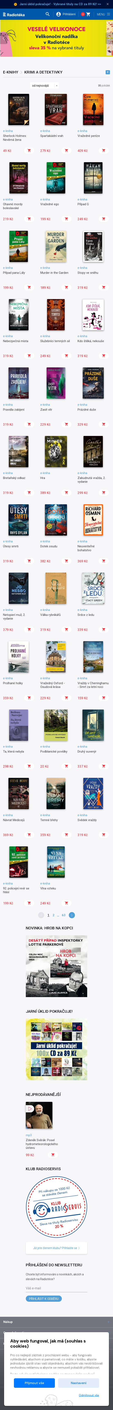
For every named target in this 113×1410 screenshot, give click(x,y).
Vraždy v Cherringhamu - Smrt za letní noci (93, 685)
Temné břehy (49, 820)
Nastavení (78, 1383)
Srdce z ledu (86, 615)
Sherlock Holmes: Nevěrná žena (15, 137)
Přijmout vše (34, 1383)
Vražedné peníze (89, 136)
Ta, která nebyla (13, 751)
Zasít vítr (46, 409)
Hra (42, 478)
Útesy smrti (10, 546)
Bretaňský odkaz (14, 478)
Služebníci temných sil (55, 341)
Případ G (83, 204)
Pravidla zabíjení (13, 409)
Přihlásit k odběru (44, 1299)
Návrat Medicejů (14, 820)
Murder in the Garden (54, 273)
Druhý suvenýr (87, 751)
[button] (49, 14)
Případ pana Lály (14, 273)
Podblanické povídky (53, 751)
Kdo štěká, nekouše (91, 341)
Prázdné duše (87, 409)
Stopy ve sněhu (88, 273)
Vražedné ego (49, 204)
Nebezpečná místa (15, 341)
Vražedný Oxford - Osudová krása (52, 685)
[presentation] (3, 38)
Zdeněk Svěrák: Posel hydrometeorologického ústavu (42, 1144)
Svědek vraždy (87, 820)
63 (64, 915)
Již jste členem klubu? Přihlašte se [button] (56, 1248)
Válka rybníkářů (50, 615)
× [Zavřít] (107, 4)
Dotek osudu (48, 546)
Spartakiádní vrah (51, 136)
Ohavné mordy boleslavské (13, 206)
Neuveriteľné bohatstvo (86, 548)
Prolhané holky (13, 683)
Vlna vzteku (48, 888)
